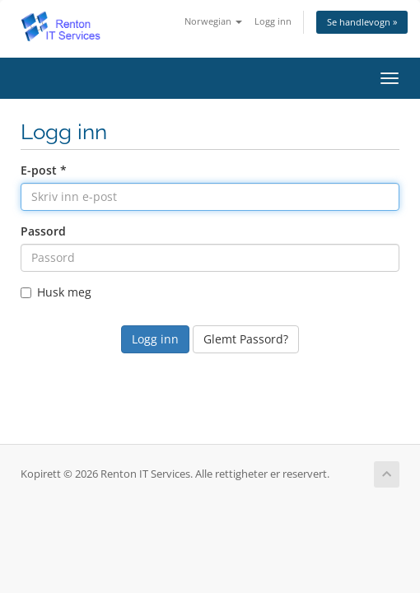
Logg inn (273, 21)
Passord (43, 231)
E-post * (44, 170)
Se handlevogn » (362, 22)
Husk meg (56, 292)
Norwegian (213, 21)
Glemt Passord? (245, 339)
